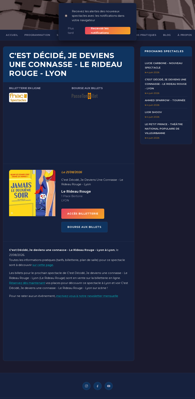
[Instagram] (86, 382)
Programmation (37, 30)
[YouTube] (109, 382)
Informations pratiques (137, 30)
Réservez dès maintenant (27, 278)
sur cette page (42, 260)
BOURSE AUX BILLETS (84, 222)
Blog (167, 30)
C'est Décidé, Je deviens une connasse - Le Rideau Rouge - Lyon (166, 80)
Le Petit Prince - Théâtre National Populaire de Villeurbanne (164, 124)
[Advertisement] (68, 126)
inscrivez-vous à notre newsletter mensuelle (87, 291)
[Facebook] (98, 382)
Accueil (12, 30)
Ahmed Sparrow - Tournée (165, 95)
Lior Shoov (153, 107)
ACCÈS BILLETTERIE (82, 209)
